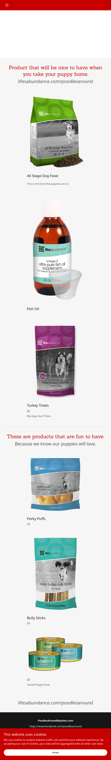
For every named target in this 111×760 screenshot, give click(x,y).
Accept (55, 752)
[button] (11, 5)
